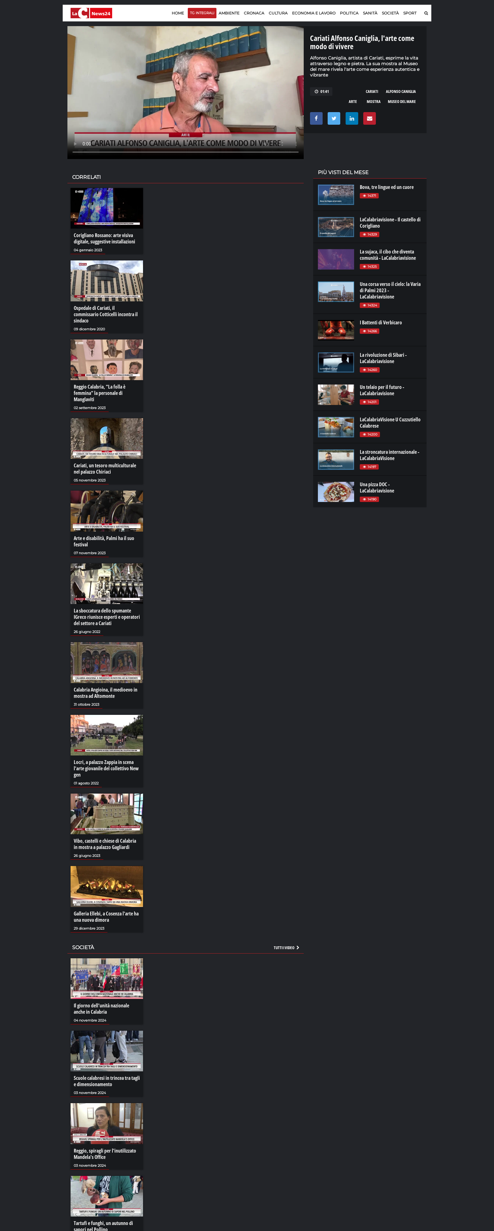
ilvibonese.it (384, 1155)
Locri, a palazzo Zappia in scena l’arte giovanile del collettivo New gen (106, 768)
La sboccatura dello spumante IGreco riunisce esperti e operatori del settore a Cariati (107, 617)
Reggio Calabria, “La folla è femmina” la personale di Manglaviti (99, 393)
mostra (374, 101)
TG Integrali (202, 13)
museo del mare (402, 101)
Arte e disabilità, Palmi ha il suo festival (104, 541)
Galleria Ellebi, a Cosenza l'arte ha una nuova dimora (106, 916)
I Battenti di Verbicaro (381, 322)
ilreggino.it (383, 1142)
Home (178, 13)
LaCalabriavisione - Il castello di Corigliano (390, 222)
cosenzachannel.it (391, 1149)
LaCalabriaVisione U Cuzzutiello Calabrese (390, 422)
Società (390, 13)
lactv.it (323, 1142)
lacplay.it (326, 1136)
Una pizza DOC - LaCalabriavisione (377, 487)
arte (353, 101)
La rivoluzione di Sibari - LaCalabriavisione (383, 358)
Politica (349, 13)
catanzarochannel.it (393, 1161)
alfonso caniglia (401, 91)
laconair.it (327, 1149)
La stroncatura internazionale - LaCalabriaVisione (389, 455)
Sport (409, 13)
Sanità (370, 13)
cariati (372, 91)
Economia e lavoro (314, 13)
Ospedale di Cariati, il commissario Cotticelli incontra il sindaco (106, 314)
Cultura (278, 13)
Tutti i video (287, 947)
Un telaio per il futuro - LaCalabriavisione (382, 390)
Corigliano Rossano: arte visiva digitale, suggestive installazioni (104, 238)
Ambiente (229, 13)
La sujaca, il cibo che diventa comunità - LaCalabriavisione (388, 254)
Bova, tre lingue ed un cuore (387, 187)
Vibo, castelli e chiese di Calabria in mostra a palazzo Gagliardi (105, 844)
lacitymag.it (384, 1136)
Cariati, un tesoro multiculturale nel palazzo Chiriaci (105, 468)
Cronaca (254, 13)
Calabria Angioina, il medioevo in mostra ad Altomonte (105, 692)
